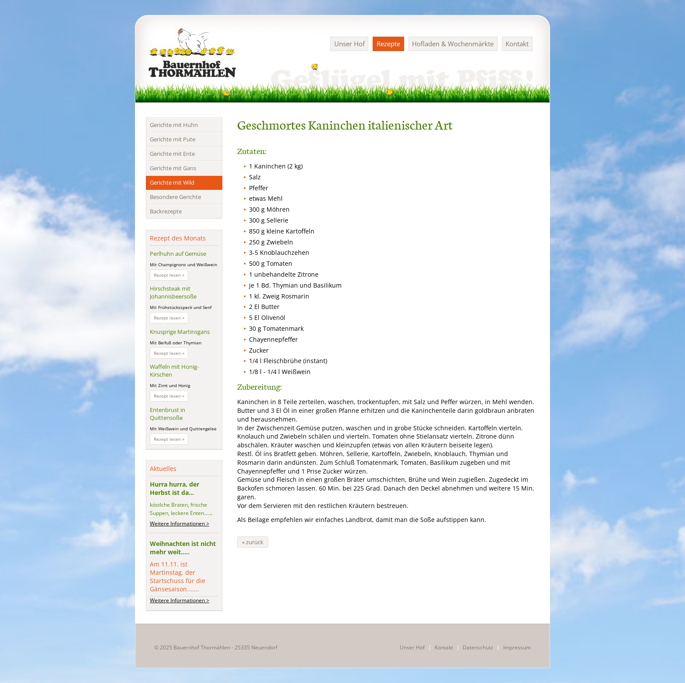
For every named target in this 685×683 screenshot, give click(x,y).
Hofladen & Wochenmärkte (453, 43)
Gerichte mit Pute (172, 139)
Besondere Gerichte (175, 197)
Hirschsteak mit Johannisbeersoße (173, 292)
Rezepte (388, 43)
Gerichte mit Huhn (174, 125)
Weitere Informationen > (179, 523)
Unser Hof (349, 43)
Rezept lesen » (171, 276)
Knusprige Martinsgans (180, 332)
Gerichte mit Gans (173, 168)
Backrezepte (166, 211)
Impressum (517, 647)
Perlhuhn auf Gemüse (178, 253)
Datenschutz (478, 647)
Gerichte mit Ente (172, 154)
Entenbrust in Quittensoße (167, 414)
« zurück (252, 542)
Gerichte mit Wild (172, 182)
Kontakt (517, 43)
